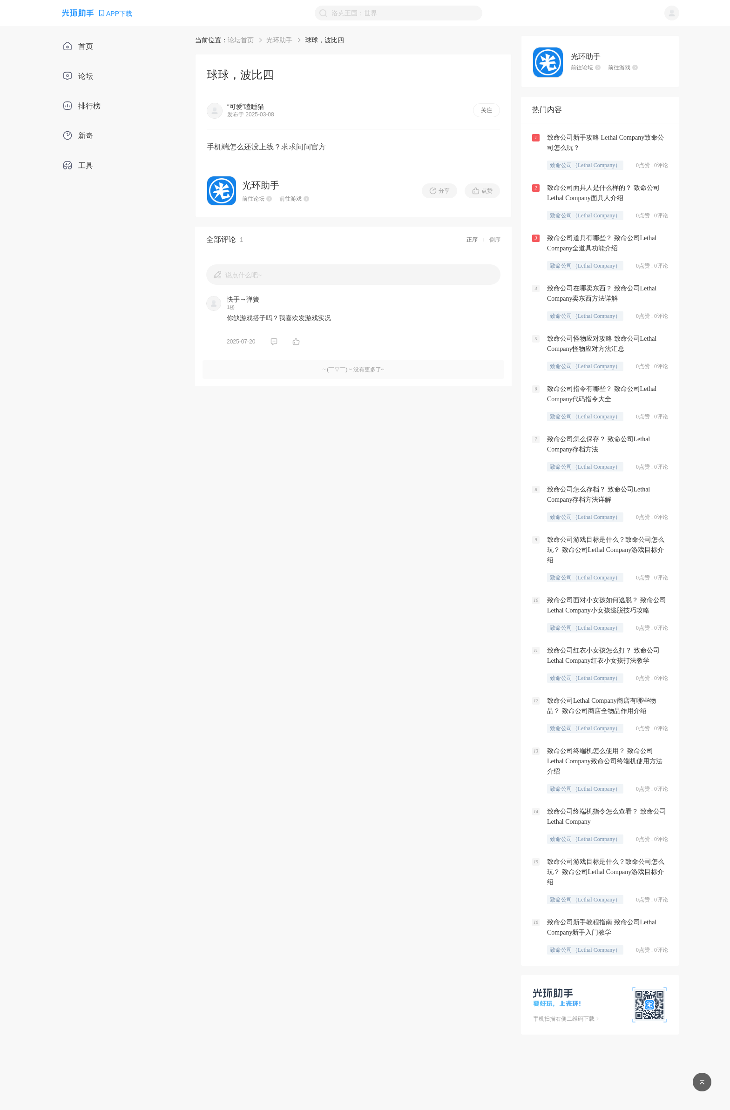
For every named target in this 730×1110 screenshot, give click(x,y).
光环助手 (279, 40)
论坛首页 (241, 40)
